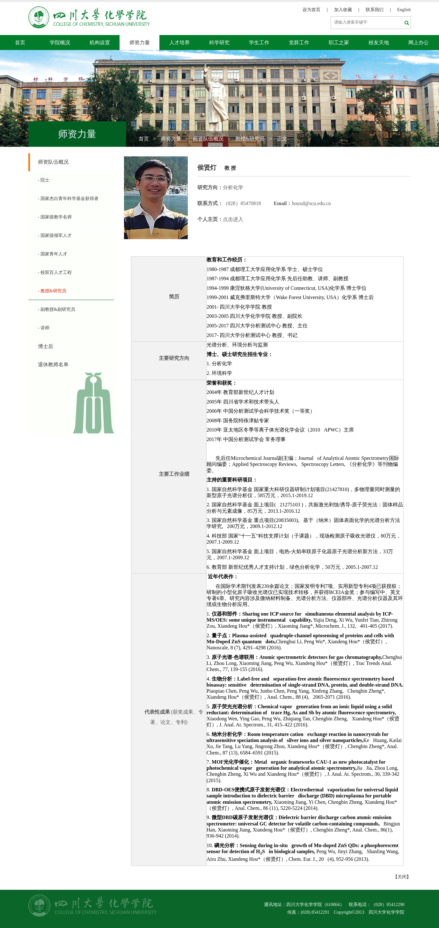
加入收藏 (343, 9)
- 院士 (43, 180)
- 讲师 (43, 327)
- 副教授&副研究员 (56, 309)
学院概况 (60, 42)
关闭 (402, 876)
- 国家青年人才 (52, 254)
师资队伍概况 (208, 138)
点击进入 (233, 219)
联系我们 (375, 9)
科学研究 (219, 42)
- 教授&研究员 (52, 291)
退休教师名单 (53, 364)
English (404, 9)
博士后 (45, 346)
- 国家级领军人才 (55, 235)
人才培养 (179, 42)
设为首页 (311, 9)
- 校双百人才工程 (55, 272)
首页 (20, 42)
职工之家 (339, 42)
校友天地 (379, 42)
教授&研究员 (250, 138)
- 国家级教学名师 (55, 217)
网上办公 (418, 42)
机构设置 (100, 42)
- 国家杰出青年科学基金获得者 (68, 198)
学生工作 (259, 42)
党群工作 (299, 42)
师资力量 (139, 42)
